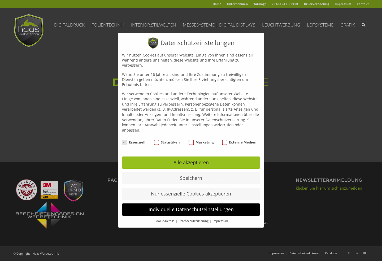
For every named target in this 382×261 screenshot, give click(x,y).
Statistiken (167, 136)
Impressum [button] (220, 216)
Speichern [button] (191, 172)
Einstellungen (200, 119)
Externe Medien (239, 136)
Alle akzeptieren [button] (191, 157)
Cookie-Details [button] (164, 216)
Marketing (201, 136)
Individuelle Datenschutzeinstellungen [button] (191, 204)
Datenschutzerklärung (225, 114)
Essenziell (133, 136)
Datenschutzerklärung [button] (194, 216)
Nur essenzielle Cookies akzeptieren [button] (191, 188)
